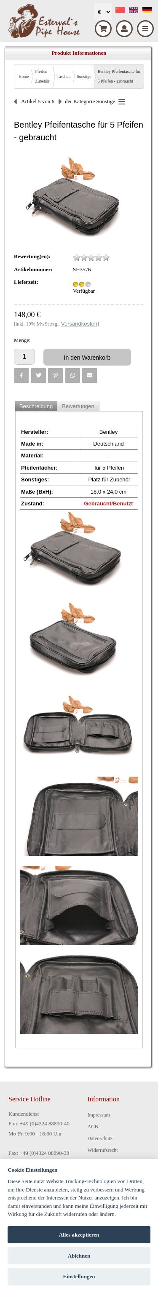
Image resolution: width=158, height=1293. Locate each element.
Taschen (64, 76)
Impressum (99, 1115)
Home (24, 76)
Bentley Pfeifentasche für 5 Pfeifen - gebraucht (119, 76)
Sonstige (84, 76)
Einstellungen (79, 1276)
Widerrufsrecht (103, 1150)
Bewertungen (78, 406)
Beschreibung (36, 406)
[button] (21, 375)
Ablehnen (79, 1256)
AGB (93, 1127)
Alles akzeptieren (79, 1235)
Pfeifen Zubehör (42, 76)
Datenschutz (100, 1138)
